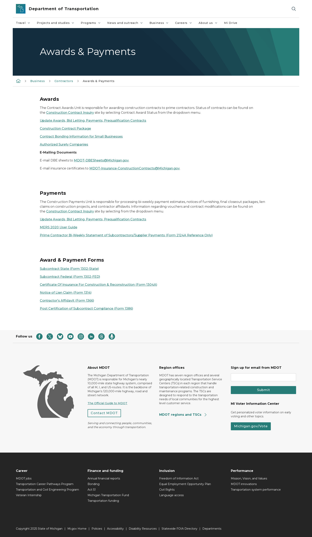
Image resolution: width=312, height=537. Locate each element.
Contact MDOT (104, 413)
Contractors (64, 81)
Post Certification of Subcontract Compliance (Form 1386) (86, 308)
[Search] (293, 8)
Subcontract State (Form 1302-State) (69, 269)
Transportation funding (103, 501)
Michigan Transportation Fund (108, 495)
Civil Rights (167, 489)
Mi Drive (231, 23)
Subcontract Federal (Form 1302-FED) (70, 277)
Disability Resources (143, 528)
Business (160, 24)
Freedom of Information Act (179, 478)
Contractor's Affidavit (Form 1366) (67, 300)
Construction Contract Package (65, 128)
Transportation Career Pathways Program (44, 484)
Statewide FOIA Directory (179, 528)
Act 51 (92, 489)
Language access (171, 495)
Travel (25, 24)
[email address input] (263, 377)
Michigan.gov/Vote (251, 426)
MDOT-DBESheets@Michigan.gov (101, 160)
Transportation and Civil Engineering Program (47, 489)
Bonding (93, 484)
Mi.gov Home (77, 528)
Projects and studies (57, 24)
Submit (263, 390)
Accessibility (115, 528)
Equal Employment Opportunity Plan (185, 484)
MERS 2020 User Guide (58, 227)
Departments (211, 528)
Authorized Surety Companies (64, 144)
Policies (97, 528)
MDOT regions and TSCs (183, 415)
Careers (185, 24)
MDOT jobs (23, 478)
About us (209, 24)
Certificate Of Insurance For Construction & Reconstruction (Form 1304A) (98, 285)
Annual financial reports (104, 478)
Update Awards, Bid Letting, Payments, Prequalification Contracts (93, 120)
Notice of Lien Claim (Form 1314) (66, 292)
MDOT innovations (244, 484)
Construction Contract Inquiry (70, 112)
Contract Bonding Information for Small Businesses (81, 136)
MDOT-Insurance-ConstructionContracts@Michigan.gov (134, 168)
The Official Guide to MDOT (107, 403)
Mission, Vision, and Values (249, 478)
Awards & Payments (99, 81)
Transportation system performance (256, 489)
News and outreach (126, 24)
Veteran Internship (29, 495)
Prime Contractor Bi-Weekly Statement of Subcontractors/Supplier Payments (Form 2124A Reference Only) (126, 235)
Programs (92, 24)
